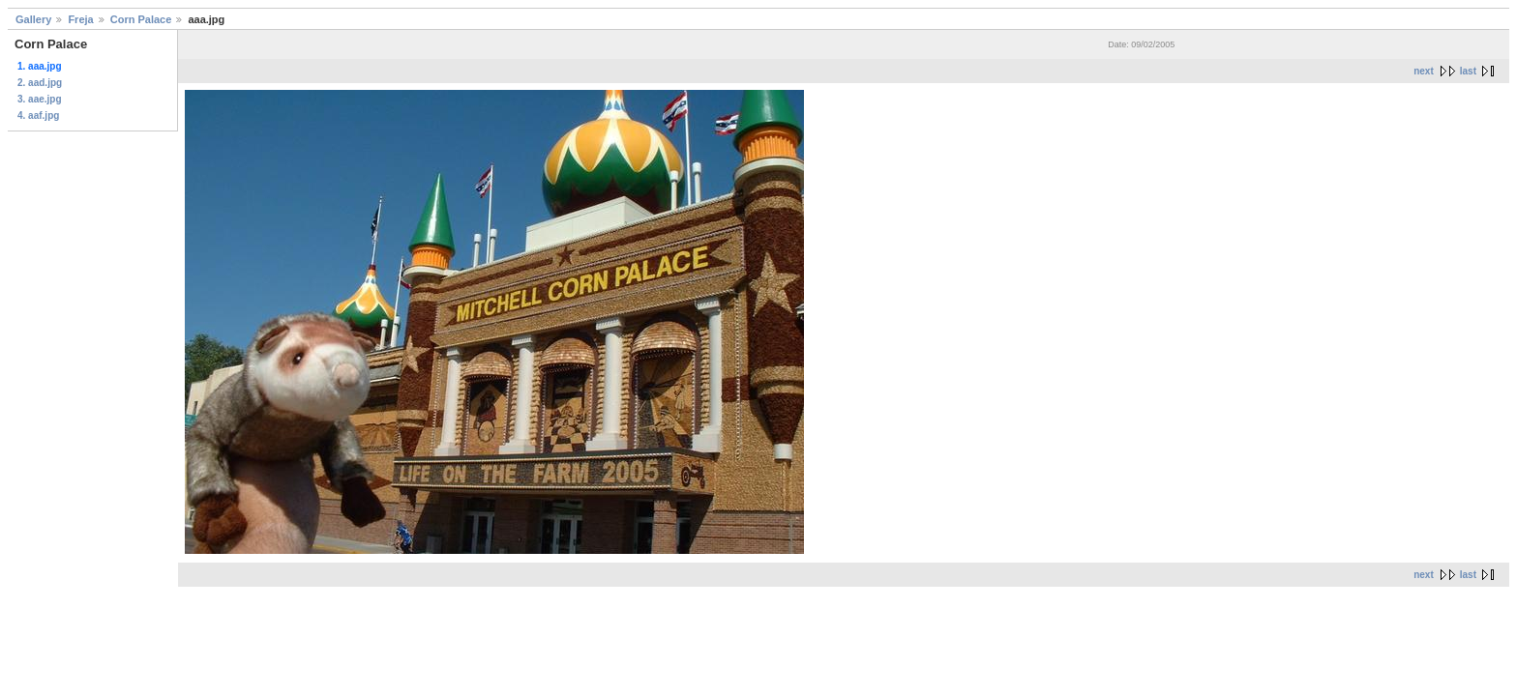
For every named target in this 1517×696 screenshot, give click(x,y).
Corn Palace (141, 19)
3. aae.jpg (39, 99)
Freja (80, 19)
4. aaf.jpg (38, 115)
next (1423, 71)
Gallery (33, 19)
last (1468, 71)
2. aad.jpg (39, 82)
